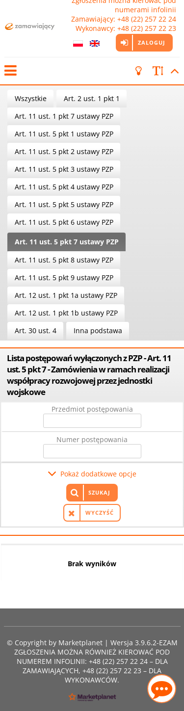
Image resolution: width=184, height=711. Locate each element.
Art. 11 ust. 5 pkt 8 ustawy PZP (64, 259)
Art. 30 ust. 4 (35, 330)
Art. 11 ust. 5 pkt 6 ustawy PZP (64, 222)
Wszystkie (31, 98)
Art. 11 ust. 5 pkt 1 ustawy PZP (64, 133)
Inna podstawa (98, 330)
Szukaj (99, 492)
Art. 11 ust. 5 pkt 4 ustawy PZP (64, 186)
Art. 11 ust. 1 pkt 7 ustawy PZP (64, 116)
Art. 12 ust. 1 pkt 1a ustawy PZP (66, 295)
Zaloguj (151, 42)
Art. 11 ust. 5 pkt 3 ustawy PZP (64, 169)
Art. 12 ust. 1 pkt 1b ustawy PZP (66, 312)
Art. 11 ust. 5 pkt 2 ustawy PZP (64, 151)
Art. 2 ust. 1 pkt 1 (92, 98)
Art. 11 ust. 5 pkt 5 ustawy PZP (64, 204)
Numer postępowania (92, 439)
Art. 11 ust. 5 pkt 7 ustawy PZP (67, 241)
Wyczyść (99, 512)
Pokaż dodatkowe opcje (98, 473)
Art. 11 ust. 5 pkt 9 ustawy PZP (64, 277)
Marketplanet (80, 642)
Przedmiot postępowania (92, 409)
